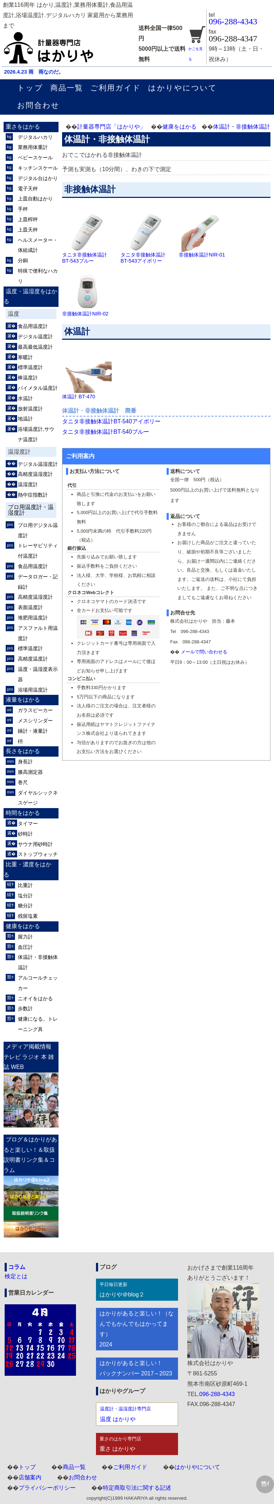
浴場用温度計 (33, 690)
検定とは (16, 1276)
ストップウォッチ (38, 854)
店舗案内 (30, 1477)
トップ (30, 88)
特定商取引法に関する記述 (137, 1488)
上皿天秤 (28, 230)
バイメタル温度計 (38, 388)
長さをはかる (23, 751)
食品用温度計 (33, 326)
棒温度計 (28, 377)
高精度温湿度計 (35, 474)
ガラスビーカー (35, 710)
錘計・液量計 (33, 731)
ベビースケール (35, 157)
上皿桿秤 (28, 219)
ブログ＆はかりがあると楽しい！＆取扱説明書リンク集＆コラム (30, 1154)
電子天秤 (28, 188)
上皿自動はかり (35, 198)
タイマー (28, 823)
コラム (16, 1267)
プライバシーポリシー (47, 1488)
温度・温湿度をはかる (30, 296)
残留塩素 (28, 916)
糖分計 (25, 905)
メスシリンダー (35, 720)
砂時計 (25, 834)
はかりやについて (182, 88)
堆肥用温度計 (33, 618)
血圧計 (25, 947)
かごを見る (197, 48)
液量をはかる (23, 700)
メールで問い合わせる (204, 651)
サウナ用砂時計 (35, 844)
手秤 (23, 209)
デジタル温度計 (35, 336)
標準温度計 (30, 367)
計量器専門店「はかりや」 (111, 127)
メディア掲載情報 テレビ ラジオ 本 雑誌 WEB (29, 1057)
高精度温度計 (33, 659)
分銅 (23, 260)
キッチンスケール (38, 168)
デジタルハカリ (35, 137)
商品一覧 (66, 88)
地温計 (25, 419)
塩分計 (25, 895)
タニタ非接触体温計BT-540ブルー (105, 432)
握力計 (25, 937)
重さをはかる (23, 127)
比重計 (25, 885)
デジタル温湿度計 (38, 464)
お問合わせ (38, 105)
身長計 (25, 762)
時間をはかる (23, 813)
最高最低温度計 (35, 347)
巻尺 (23, 782)
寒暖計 (25, 357)
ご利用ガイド (115, 88)
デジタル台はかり (38, 178)
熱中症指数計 (33, 495)
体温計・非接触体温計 (241, 127)
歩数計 (25, 1008)
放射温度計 (30, 409)
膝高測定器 (30, 772)
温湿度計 (28, 484)
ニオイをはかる (35, 998)
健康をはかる (179, 127)
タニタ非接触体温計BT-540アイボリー (111, 421)
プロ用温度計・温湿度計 (31, 510)
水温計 (25, 398)
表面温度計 (30, 607)
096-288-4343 (233, 21)
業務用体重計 (33, 147)
